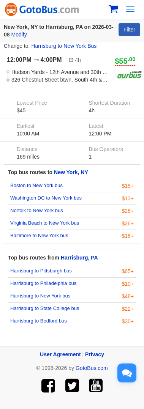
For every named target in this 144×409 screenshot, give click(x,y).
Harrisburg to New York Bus (64, 46)
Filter (129, 30)
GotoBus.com (92, 368)
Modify (19, 34)
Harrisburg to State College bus (44, 308)
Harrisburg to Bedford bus (38, 321)
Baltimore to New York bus (39, 235)
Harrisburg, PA (79, 258)
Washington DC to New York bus (46, 198)
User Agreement (60, 354)
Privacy (94, 354)
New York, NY (71, 172)
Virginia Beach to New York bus (44, 223)
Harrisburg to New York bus (40, 296)
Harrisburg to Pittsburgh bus (41, 271)
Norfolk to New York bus (36, 210)
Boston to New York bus (36, 185)
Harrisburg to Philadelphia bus (43, 283)
